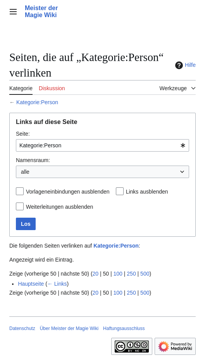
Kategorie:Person (37, 102)
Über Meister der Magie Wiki (69, 328)
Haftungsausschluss (124, 328)
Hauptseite (31, 284)
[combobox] (102, 145)
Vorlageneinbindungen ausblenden (68, 192)
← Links (57, 284)
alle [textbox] (25, 172)
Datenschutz (22, 328)
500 (144, 274)
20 (96, 274)
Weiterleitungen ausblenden (59, 207)
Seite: (23, 134)
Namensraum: (33, 160)
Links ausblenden (147, 192)
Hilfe (184, 65)
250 (131, 274)
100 (118, 274)
